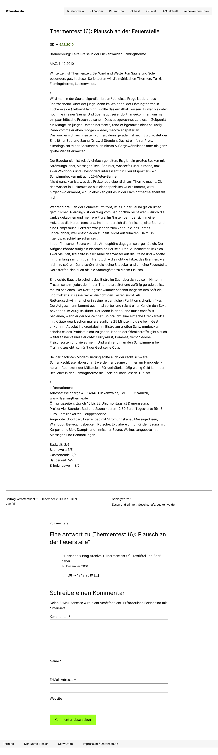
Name (55, 661)
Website (56, 698)
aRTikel (72, 499)
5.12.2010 (66, 44)
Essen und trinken (124, 504)
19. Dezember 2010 (74, 566)
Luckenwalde (166, 504)
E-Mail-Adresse (63, 680)
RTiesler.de (15, 11)
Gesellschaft (146, 504)
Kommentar (60, 617)
